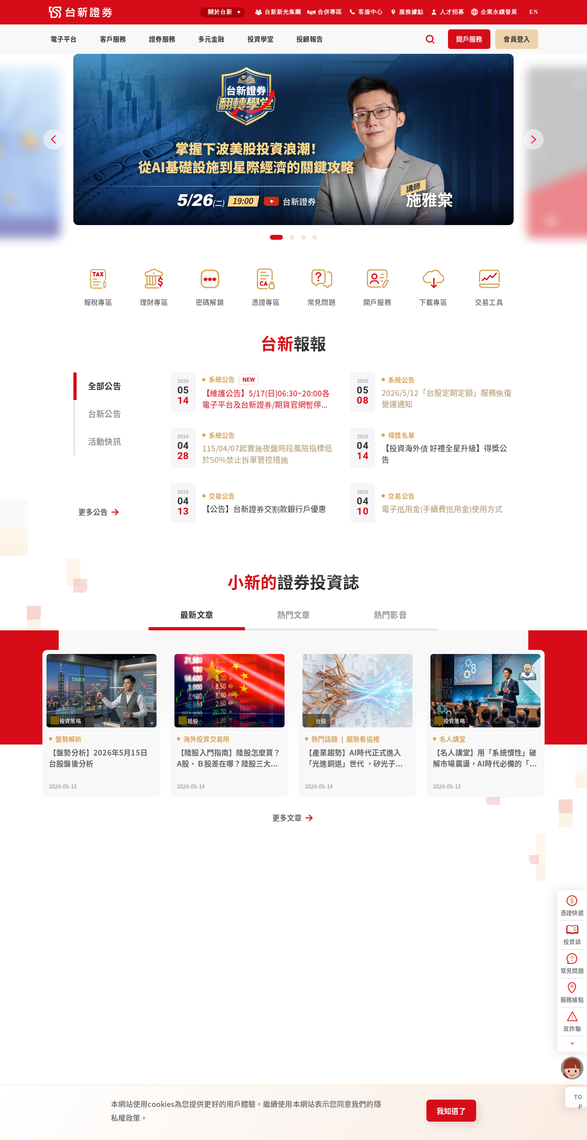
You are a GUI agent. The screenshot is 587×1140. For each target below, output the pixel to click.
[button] (276, 237)
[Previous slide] (53, 139)
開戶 (469, 39)
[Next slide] (533, 139)
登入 (516, 39)
